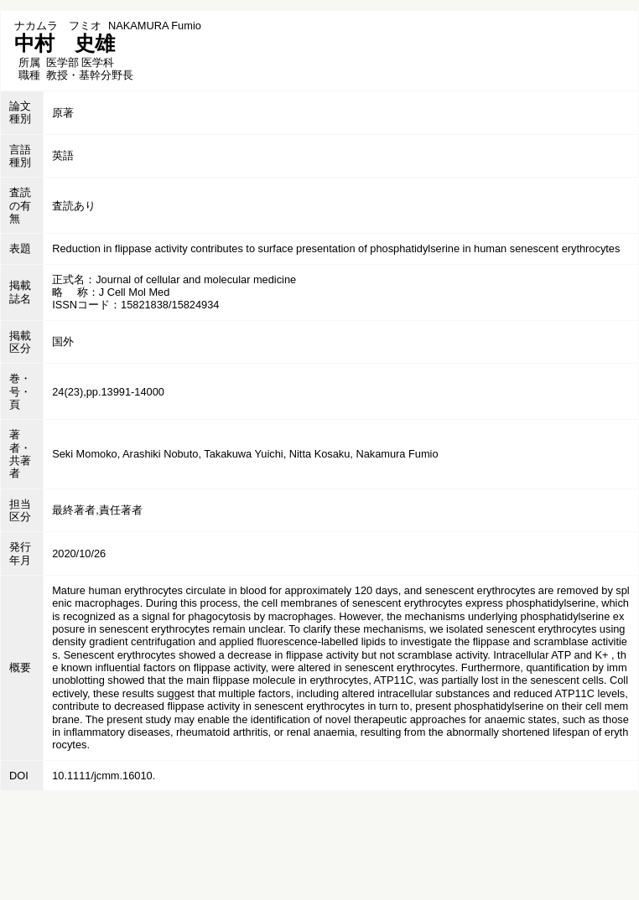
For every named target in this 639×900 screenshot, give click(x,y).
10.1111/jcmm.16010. (103, 775)
